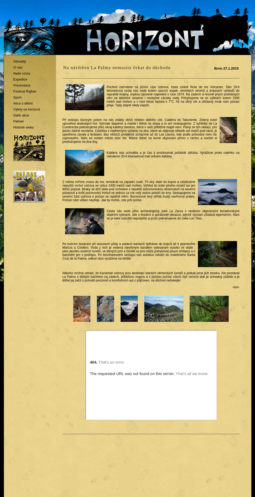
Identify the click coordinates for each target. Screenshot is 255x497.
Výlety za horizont (26, 109)
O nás (17, 67)
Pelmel (18, 121)
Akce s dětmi (23, 103)
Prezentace (21, 85)
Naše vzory (21, 73)
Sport (17, 97)
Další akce (21, 115)
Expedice (20, 79)
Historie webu (23, 127)
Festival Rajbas (24, 91)
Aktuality (19, 61)
